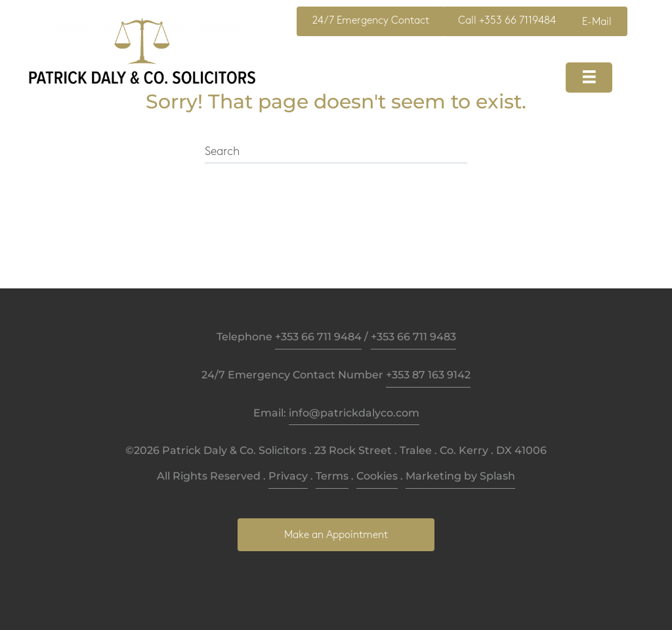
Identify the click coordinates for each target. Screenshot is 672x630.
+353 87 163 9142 (428, 375)
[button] (371, 21)
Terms (332, 476)
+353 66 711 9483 (413, 336)
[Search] (336, 152)
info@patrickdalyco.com (354, 413)
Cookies (377, 476)
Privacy (288, 476)
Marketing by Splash (460, 476)
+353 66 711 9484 (318, 336)
